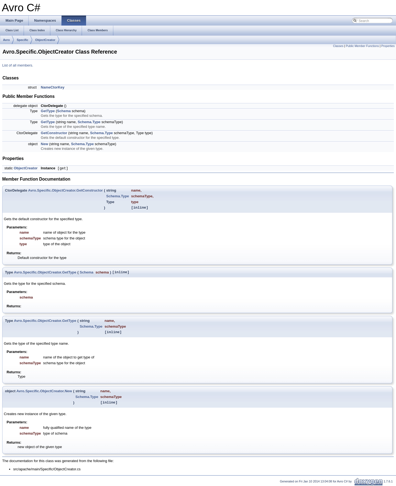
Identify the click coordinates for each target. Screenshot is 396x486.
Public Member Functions (362, 46)
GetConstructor (54, 133)
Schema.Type (89, 122)
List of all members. (17, 65)
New (44, 144)
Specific (22, 40)
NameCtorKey (52, 87)
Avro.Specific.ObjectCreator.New (44, 391)
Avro (6, 40)
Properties (388, 46)
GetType (48, 111)
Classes (338, 46)
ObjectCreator (45, 40)
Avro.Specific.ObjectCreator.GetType (45, 272)
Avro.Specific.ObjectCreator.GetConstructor (65, 190)
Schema (64, 111)
